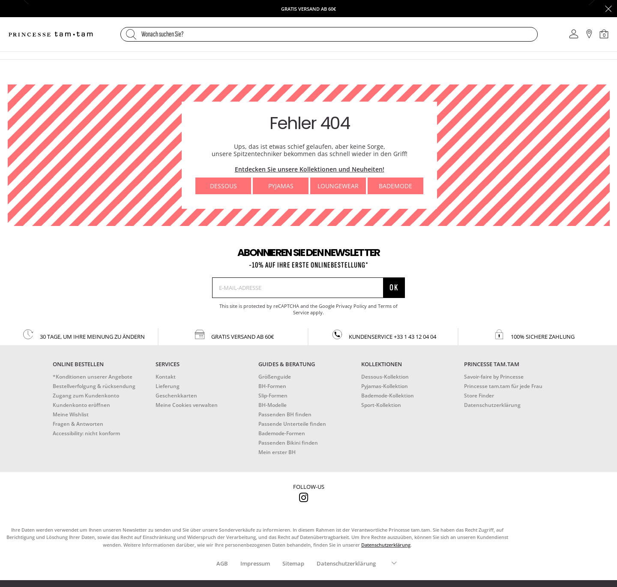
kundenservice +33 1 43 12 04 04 (383, 334)
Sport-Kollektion (381, 405)
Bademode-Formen (281, 433)
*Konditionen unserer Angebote (92, 376)
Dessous (223, 186)
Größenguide (274, 376)
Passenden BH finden (284, 414)
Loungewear (338, 186)
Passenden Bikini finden (288, 442)
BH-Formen (272, 386)
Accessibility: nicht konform (86, 433)
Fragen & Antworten (78, 423)
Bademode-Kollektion (387, 395)
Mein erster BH (277, 452)
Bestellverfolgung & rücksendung (94, 386)
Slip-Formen (273, 395)
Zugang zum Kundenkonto (86, 395)
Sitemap (293, 563)
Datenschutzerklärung (492, 405)
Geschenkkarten (176, 395)
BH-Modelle (272, 405)
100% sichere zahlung (534, 334)
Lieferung (168, 386)
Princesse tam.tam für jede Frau (503, 386)
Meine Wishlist (71, 414)
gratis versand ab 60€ (233, 334)
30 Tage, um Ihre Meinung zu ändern (83, 334)
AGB (222, 563)
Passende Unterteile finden (292, 423)
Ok (393, 287)
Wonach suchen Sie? (162, 34)
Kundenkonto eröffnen (81, 405)
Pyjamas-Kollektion (384, 386)
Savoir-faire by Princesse (494, 376)
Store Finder (479, 395)
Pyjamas (281, 186)
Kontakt (166, 376)
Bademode (395, 186)
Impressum (255, 563)
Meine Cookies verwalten (187, 405)
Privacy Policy (351, 306)
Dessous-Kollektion (385, 376)
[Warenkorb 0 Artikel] (604, 34)
